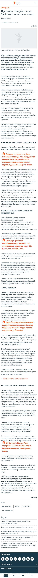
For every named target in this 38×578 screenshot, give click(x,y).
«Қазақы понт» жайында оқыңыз (15, 379)
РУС (14, 575)
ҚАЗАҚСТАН (5, 8)
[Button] (34, 26)
